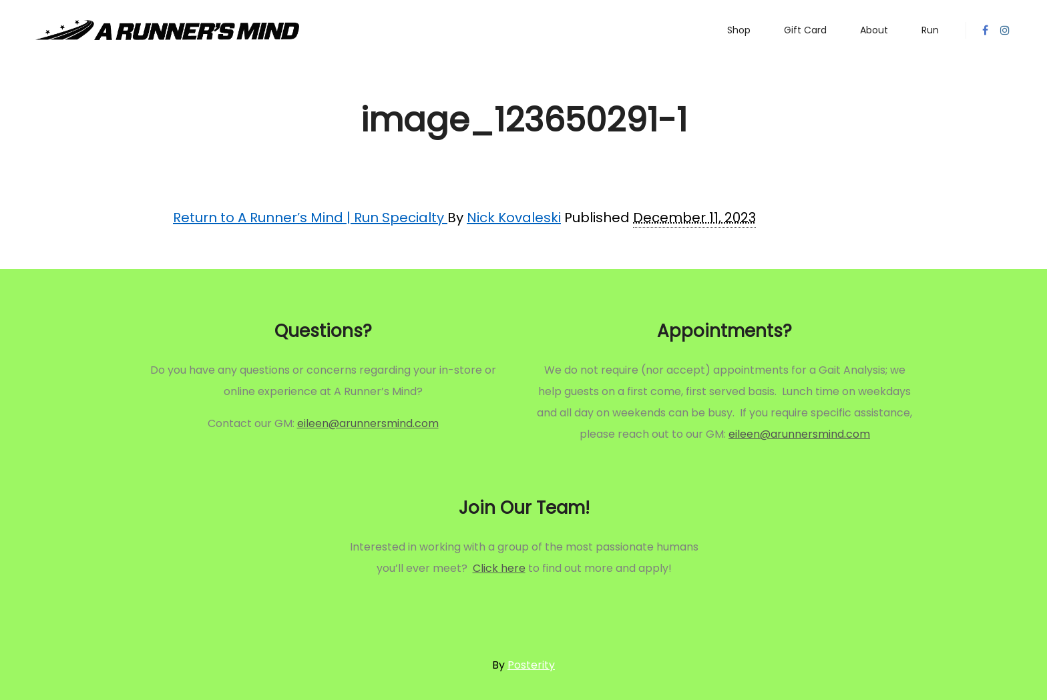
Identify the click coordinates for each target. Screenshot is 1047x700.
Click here (499, 568)
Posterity (531, 665)
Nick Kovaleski (514, 217)
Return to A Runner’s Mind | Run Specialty (310, 217)
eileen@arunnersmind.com (368, 423)
